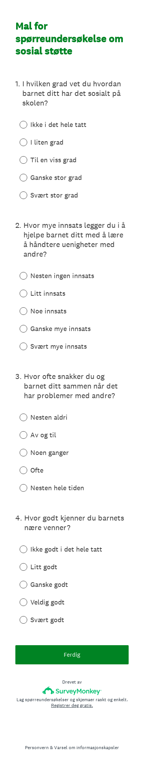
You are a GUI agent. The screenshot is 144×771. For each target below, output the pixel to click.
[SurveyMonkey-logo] (72, 690)
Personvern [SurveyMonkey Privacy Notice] (37, 748)
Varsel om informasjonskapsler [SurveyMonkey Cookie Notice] (86, 748)
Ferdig (72, 654)
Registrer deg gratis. (72, 705)
